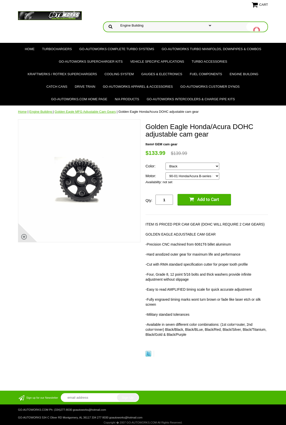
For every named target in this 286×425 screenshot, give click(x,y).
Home (29, 49)
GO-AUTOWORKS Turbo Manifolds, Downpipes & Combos (211, 49)
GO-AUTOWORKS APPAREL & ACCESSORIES (138, 86)
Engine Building (244, 74)
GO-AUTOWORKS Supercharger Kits (90, 61)
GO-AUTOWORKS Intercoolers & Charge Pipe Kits (191, 99)
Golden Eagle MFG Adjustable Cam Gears (85, 112)
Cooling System (119, 74)
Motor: (151, 176)
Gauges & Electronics (161, 74)
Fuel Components (206, 74)
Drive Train (85, 86)
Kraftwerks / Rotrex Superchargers (62, 74)
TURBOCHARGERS (57, 49)
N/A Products (127, 99)
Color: (151, 166)
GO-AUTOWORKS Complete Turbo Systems (116, 49)
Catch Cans (57, 86)
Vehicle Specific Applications (157, 61)
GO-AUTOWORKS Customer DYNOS (210, 86)
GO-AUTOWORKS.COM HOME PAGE (79, 99)
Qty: (149, 200)
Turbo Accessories (209, 61)
